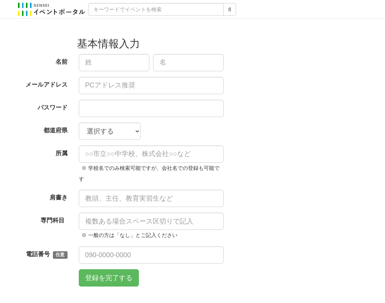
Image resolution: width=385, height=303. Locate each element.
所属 (62, 153)
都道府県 (56, 130)
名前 (62, 61)
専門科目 (54, 220)
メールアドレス (47, 84)
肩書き (59, 197)
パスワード (53, 107)
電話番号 (46, 255)
